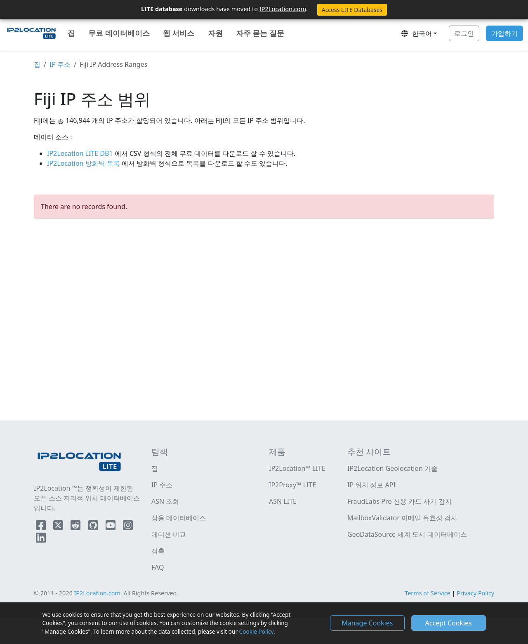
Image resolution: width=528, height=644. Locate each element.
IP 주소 (60, 64)
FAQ (157, 567)
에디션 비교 (168, 534)
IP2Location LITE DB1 (81, 153)
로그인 (464, 33)
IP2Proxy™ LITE (292, 484)
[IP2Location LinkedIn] (41, 539)
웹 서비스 (179, 33)
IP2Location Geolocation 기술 (392, 468)
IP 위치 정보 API (371, 484)
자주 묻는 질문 (260, 33)
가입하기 (504, 33)
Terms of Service (427, 593)
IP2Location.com (282, 9)
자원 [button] (215, 33)
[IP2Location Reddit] (76, 526)
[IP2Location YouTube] (111, 526)
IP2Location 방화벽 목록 (84, 163)
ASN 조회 (165, 501)
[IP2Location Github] (94, 526)
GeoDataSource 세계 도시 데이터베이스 (407, 534)
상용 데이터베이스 (178, 517)
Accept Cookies (448, 623)
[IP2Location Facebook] (42, 526)
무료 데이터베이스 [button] (119, 33)
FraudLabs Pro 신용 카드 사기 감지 (399, 501)
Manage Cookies (367, 623)
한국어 (416, 33)
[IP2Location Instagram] (128, 526)
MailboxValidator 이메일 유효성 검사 (402, 517)
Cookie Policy (256, 631)
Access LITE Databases (352, 10)
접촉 (158, 550)
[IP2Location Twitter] (59, 526)
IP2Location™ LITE (297, 468)
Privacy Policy (475, 593)
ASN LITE (283, 501)
